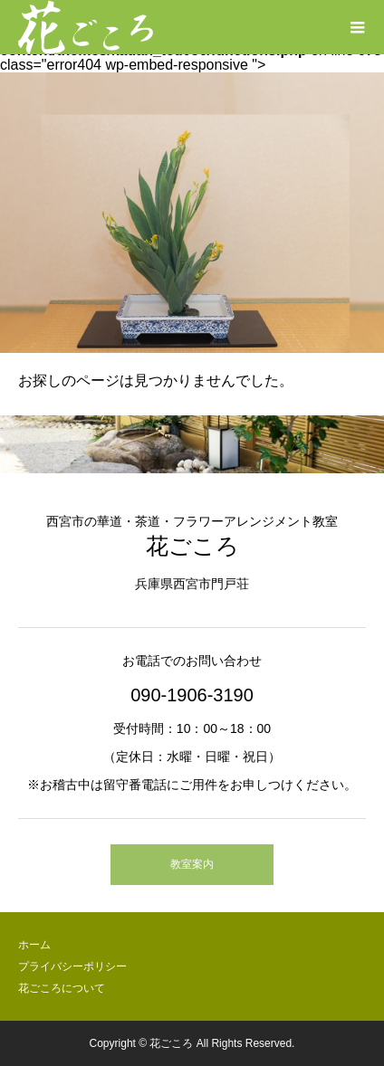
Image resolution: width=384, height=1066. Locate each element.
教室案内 (192, 864)
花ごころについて (61, 988)
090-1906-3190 (192, 695)
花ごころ (192, 546)
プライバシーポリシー (72, 966)
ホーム (34, 944)
